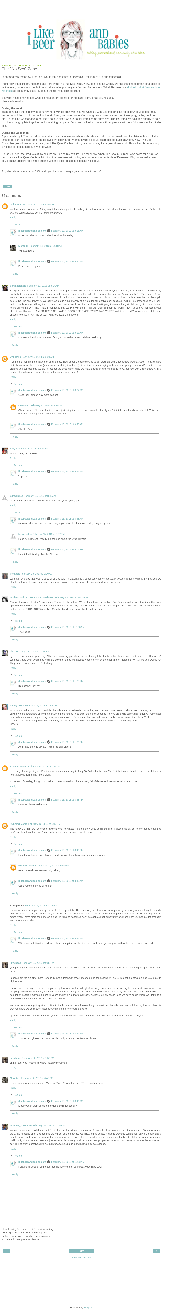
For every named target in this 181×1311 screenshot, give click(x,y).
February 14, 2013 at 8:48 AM (67, 938)
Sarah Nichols (18, 285)
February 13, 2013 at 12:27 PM (41, 705)
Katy (12, 448)
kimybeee (15, 962)
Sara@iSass (17, 705)
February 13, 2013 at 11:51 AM (32, 651)
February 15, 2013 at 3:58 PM (67, 549)
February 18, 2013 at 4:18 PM (49, 1125)
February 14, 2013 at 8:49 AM (67, 1033)
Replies (18, 224)
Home (81, 1251)
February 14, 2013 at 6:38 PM (46, 246)
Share (7, 186)
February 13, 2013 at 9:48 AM (67, 424)
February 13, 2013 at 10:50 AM (71, 597)
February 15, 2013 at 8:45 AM (67, 261)
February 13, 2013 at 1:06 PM (67, 742)
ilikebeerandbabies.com (32, 230)
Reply (13, 217)
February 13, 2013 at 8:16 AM (67, 230)
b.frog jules (16, 496)
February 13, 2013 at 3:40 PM (67, 850)
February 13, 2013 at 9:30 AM (37, 573)
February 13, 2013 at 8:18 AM (67, 332)
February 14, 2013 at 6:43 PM (37, 1078)
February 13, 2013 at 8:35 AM (32, 448)
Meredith (23, 246)
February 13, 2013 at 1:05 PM (67, 681)
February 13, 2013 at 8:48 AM (67, 518)
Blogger (88, 1307)
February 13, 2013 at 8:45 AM (40, 496)
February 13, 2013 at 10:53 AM (67, 627)
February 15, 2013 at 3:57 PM (49, 534)
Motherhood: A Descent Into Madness (31, 597)
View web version (81, 1257)
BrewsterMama (18, 766)
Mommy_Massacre (21, 1125)
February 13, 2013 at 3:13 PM (44, 824)
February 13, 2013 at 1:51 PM (44, 766)
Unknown (15, 204)
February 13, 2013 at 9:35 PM (38, 962)
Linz (12, 651)
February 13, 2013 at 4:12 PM (41, 905)
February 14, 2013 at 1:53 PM (38, 1058)
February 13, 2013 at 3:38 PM (67, 799)
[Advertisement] (81, 9)
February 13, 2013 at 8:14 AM (43, 285)
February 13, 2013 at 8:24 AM (38, 357)
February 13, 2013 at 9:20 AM (46, 405)
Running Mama (18, 824)
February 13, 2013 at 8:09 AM (38, 204)
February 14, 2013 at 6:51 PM (53, 865)
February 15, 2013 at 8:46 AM (67, 1101)
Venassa (15, 573)
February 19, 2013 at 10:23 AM (67, 1162)
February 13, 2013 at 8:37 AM (67, 390)
